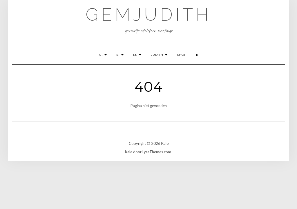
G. (103, 55)
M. (137, 55)
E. (120, 55)
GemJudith (148, 14)
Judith (159, 55)
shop (181, 55)
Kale (165, 143)
